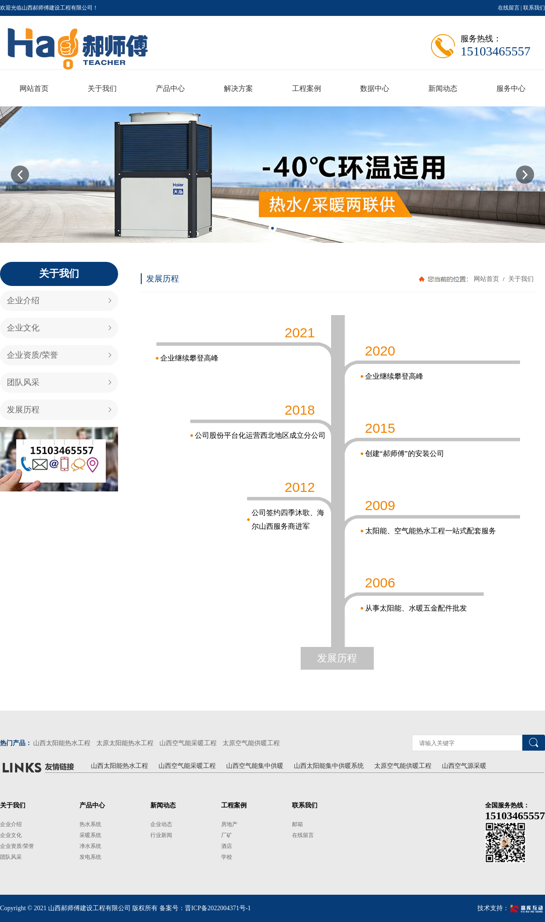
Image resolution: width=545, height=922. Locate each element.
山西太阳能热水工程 (61, 743)
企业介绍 (23, 300)
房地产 (229, 824)
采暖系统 (90, 835)
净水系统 (90, 846)
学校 (226, 857)
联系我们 (534, 8)
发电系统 (90, 857)
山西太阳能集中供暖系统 (329, 765)
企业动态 (161, 824)
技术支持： (511, 908)
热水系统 (90, 824)
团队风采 (23, 382)
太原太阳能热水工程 (125, 743)
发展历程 (23, 409)
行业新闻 (161, 835)
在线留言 (509, 8)
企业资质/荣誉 (32, 355)
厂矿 (226, 835)
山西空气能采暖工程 (188, 743)
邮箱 (297, 824)
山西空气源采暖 (464, 765)
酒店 (226, 846)
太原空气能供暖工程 (251, 743)
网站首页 (486, 279)
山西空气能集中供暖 (254, 765)
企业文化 (23, 327)
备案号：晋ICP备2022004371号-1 (205, 908)
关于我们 (520, 279)
